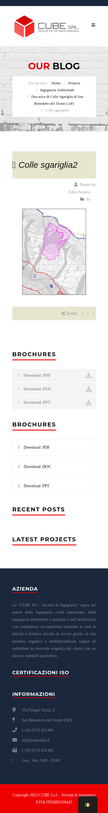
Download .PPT (55, 402)
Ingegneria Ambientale (57, 90)
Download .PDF (55, 375)
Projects (74, 83)
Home (56, 83)
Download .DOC (55, 389)
